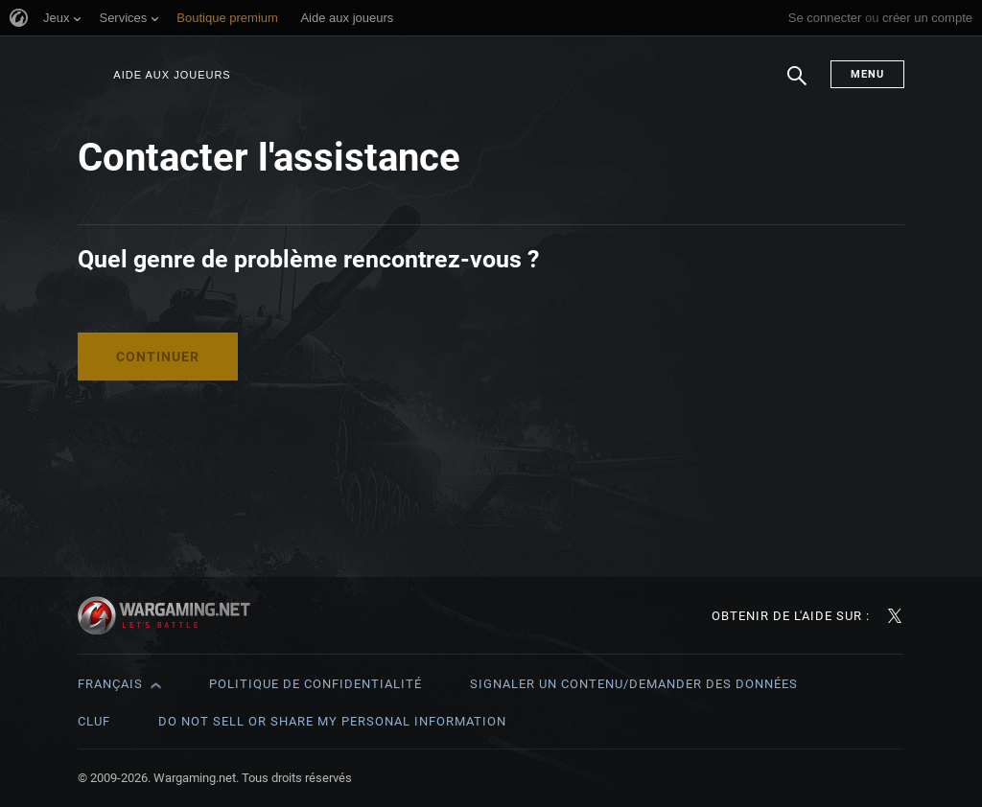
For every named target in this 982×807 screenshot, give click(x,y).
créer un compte (927, 18)
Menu (867, 74)
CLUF (94, 721)
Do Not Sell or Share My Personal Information (332, 721)
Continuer (157, 356)
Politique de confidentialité (315, 684)
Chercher (797, 85)
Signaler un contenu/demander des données (634, 684)
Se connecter (825, 18)
